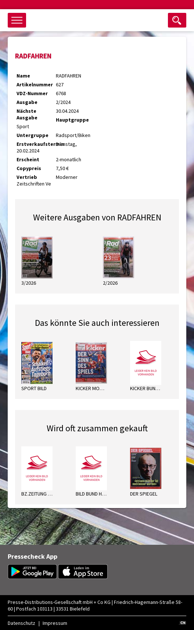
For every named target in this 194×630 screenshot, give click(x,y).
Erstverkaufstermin (36, 144)
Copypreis (29, 168)
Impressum (55, 623)
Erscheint (28, 159)
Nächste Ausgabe (27, 114)
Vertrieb (27, 177)
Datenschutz (21, 623)
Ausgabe (27, 102)
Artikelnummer (35, 84)
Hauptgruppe (72, 119)
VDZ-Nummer (32, 93)
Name (23, 75)
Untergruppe (32, 135)
